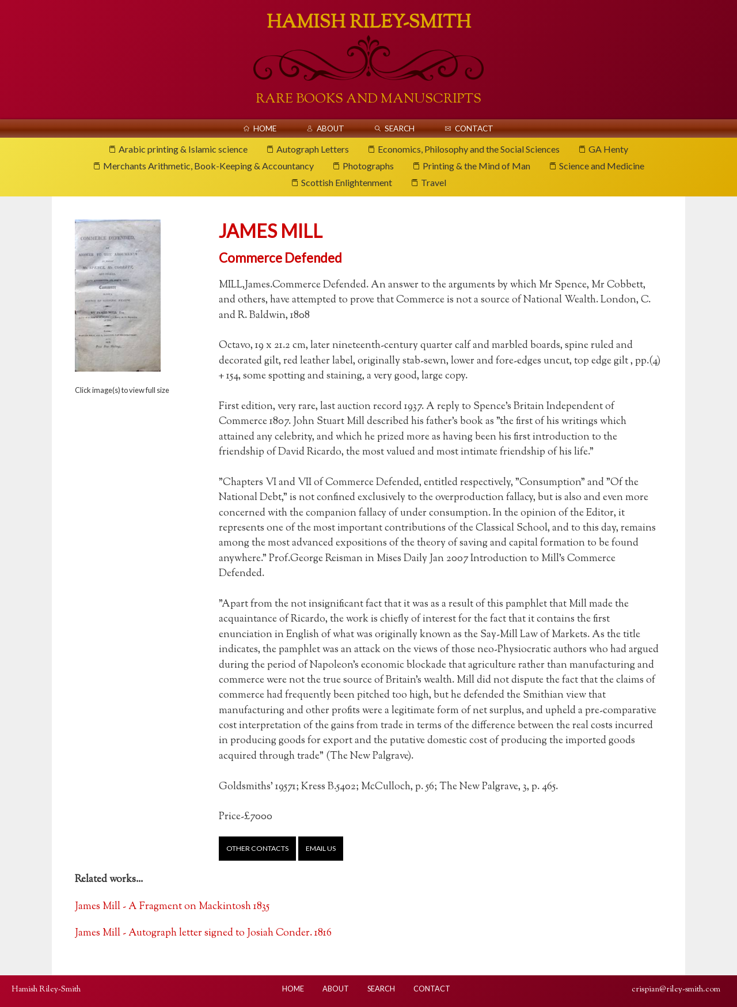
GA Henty (608, 148)
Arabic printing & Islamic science (183, 148)
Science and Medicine (601, 165)
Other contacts (257, 848)
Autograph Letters (312, 148)
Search (400, 128)
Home (264, 128)
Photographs (368, 165)
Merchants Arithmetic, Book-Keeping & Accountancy (208, 165)
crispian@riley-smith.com (676, 989)
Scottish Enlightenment (346, 182)
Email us (321, 848)
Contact (474, 128)
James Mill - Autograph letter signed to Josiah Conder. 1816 (203, 933)
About (330, 128)
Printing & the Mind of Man (476, 165)
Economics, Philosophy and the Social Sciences (469, 148)
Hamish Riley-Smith (369, 23)
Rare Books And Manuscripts (368, 99)
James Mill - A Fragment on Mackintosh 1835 (172, 906)
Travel (433, 182)
